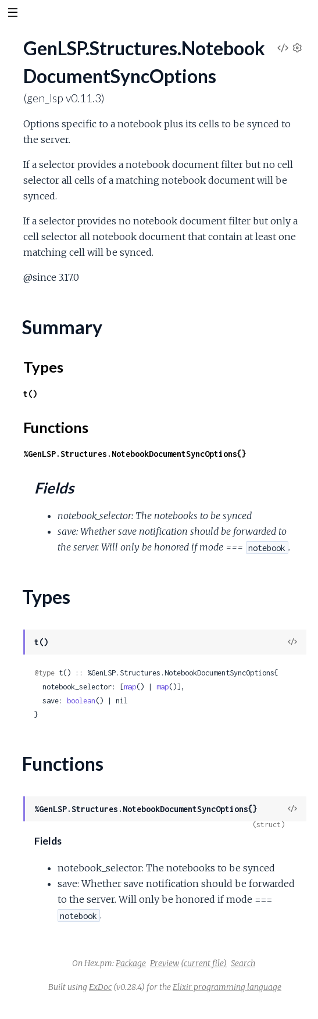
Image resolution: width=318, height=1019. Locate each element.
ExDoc (100, 987)
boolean (81, 700)
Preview (164, 963)
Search (243, 963)
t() (30, 394)
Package (131, 963)
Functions (55, 427)
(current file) (204, 963)
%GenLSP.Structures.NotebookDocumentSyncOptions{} (134, 454)
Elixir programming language (227, 987)
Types (43, 367)
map (130, 686)
